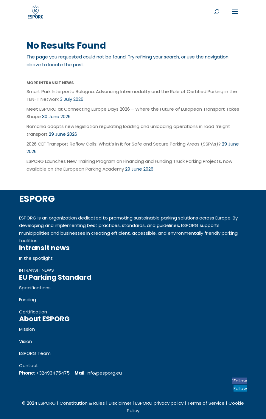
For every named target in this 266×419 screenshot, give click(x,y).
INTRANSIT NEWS (36, 270)
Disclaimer (120, 403)
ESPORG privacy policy (159, 403)
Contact (28, 365)
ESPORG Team (35, 353)
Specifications (35, 288)
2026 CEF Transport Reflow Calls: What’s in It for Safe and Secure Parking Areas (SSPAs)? (124, 144)
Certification (33, 312)
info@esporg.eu (104, 373)
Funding (27, 299)
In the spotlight (36, 258)
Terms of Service (206, 403)
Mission (27, 329)
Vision (25, 341)
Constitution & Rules (82, 403)
